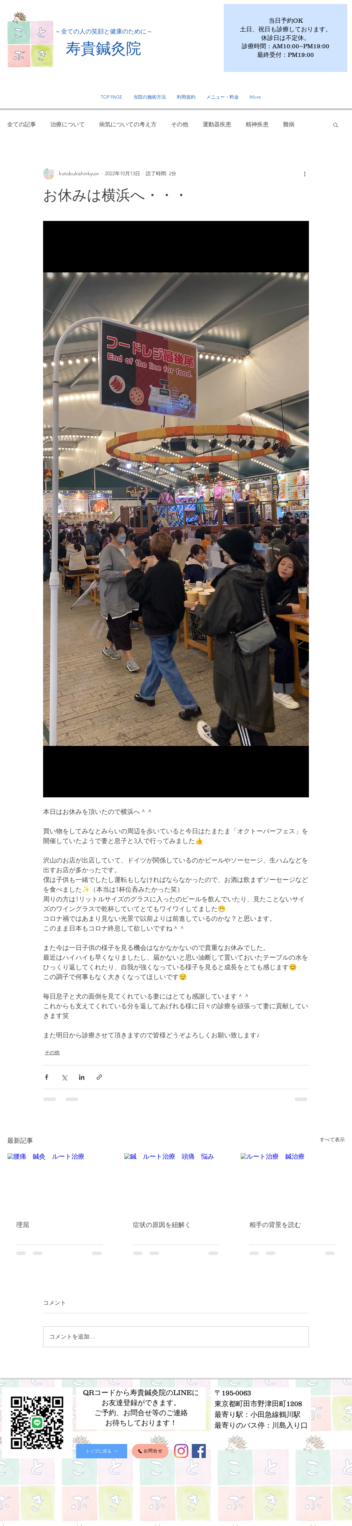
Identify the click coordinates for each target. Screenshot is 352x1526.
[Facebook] (199, 1451)
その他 (179, 124)
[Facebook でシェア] (46, 1077)
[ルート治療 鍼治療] (292, 1182)
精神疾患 (257, 124)
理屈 (22, 1225)
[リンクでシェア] (99, 1077)
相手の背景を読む (275, 1225)
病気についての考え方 (128, 124)
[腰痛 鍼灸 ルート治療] (59, 1182)
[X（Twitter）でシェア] (64, 1077)
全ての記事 (21, 124)
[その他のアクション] (304, 173)
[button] (335, 124)
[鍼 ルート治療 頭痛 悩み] (176, 1182)
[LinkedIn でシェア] (81, 1077)
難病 (289, 124)
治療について (67, 124)
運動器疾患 (217, 124)
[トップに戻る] (101, 1451)
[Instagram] (181, 1451)
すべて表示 (332, 1139)
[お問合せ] (150, 1451)
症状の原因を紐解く (162, 1225)
